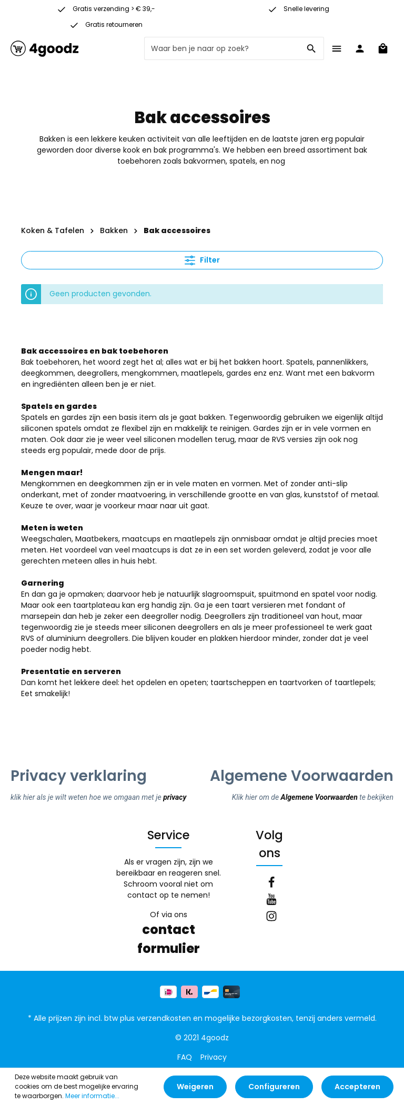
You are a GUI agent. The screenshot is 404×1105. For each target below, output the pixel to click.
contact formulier (168, 939)
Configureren (274, 1086)
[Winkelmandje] (382, 48)
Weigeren (195, 1086)
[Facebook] (271, 884)
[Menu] (336, 48)
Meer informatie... (92, 1095)
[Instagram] (271, 917)
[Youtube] (271, 900)
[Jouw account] (359, 48)
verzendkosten (164, 1018)
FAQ (184, 1057)
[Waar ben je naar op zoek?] (222, 48)
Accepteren (357, 1086)
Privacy (213, 1057)
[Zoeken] (311, 48)
